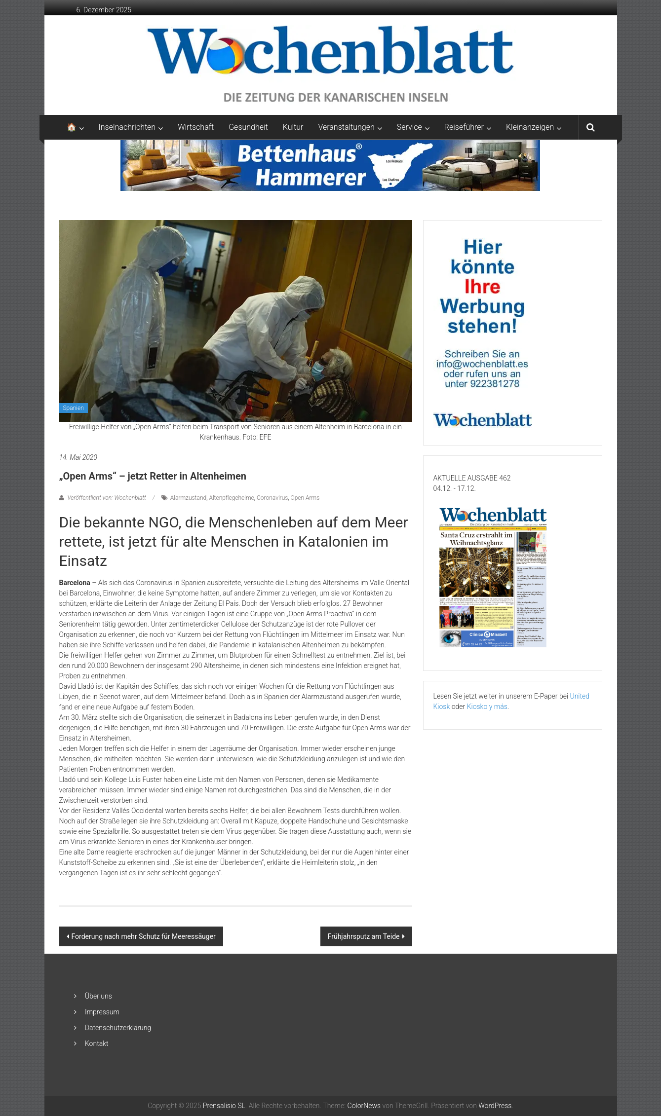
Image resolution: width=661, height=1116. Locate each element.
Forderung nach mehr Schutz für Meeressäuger (144, 936)
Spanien (73, 408)
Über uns (98, 996)
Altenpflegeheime (231, 497)
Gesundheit (248, 127)
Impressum (102, 1012)
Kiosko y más (487, 706)
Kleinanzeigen (530, 127)
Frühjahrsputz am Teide (364, 936)
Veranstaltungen (346, 127)
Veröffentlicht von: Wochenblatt (107, 497)
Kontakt (97, 1043)
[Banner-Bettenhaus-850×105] (330, 165)
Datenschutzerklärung (118, 1028)
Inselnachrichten (127, 127)
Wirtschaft (196, 127)
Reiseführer (464, 127)
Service (409, 127)
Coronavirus (272, 497)
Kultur (293, 127)
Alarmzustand (188, 497)
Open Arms (305, 497)
